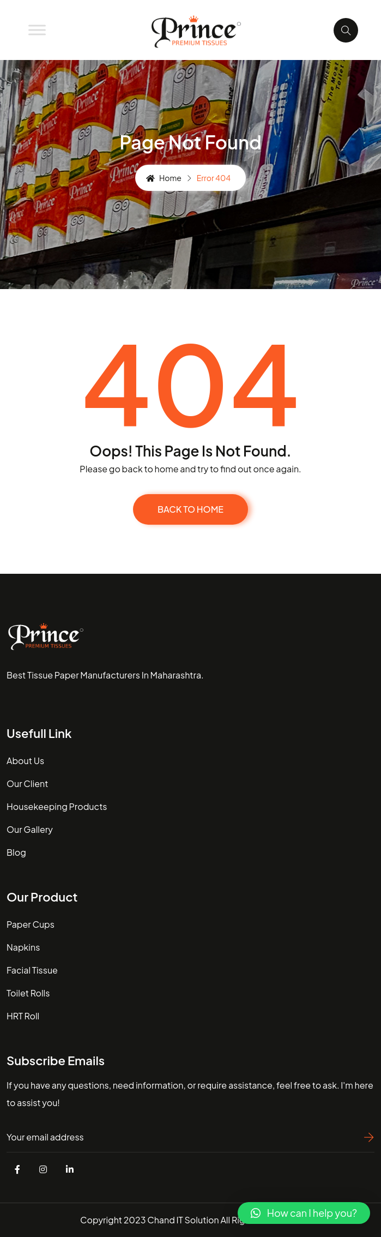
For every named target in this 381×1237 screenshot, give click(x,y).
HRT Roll (23, 1016)
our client (27, 783)
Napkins (23, 947)
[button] (304, 1213)
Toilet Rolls (28, 993)
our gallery (30, 829)
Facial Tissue (32, 970)
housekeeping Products (57, 806)
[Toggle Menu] (37, 30)
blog (16, 852)
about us (25, 760)
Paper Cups (31, 924)
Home (164, 178)
